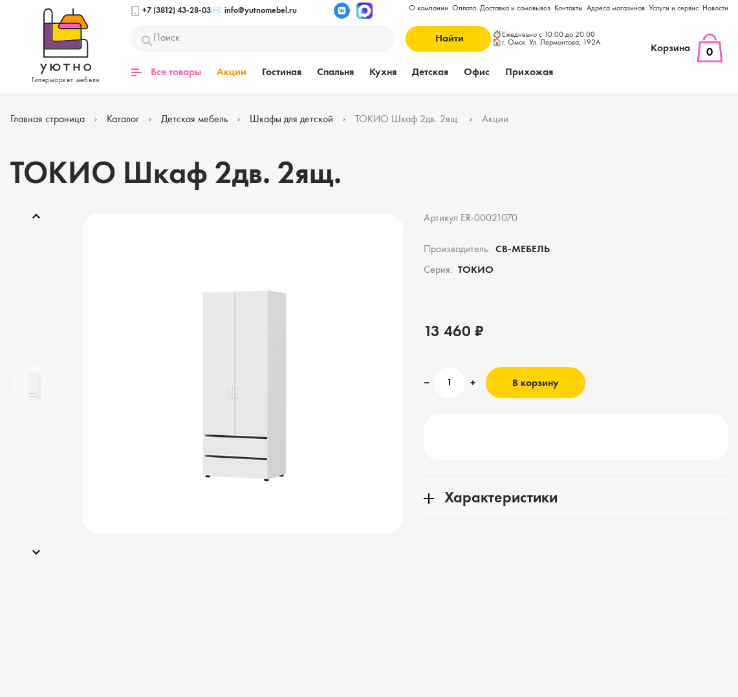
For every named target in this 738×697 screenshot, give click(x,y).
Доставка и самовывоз (515, 8)
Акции (231, 72)
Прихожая (529, 72)
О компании (428, 8)
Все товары (166, 72)
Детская (430, 72)
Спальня (335, 72)
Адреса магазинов (616, 8)
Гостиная (281, 72)
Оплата (464, 8)
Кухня (382, 72)
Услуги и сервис (674, 8)
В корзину (535, 383)
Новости (715, 8)
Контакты (568, 8)
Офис (477, 72)
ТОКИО (476, 270)
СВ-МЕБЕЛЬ (522, 249)
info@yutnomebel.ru (254, 10)
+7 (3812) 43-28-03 (171, 11)
